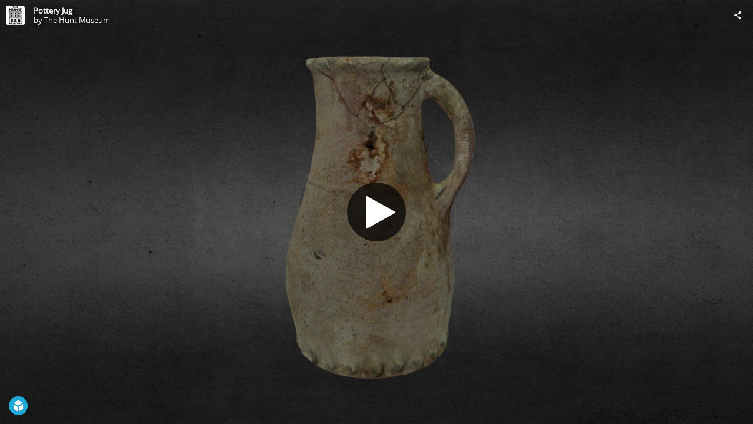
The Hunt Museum (77, 20)
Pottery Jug (53, 10)
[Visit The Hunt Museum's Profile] (15, 15)
